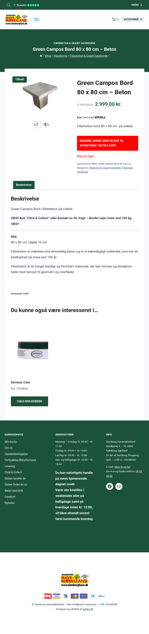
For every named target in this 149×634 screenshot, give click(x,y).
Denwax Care (20, 382)
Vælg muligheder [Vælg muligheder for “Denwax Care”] (29, 401)
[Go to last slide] (35, 125)
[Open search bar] (8, 5)
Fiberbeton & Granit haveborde (74, 43)
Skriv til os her (122, 466)
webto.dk (88, 609)
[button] (37, 125)
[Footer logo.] (74, 580)
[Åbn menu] (137, 5)
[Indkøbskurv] (116, 19)
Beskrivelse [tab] (24, 185)
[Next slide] (48, 125)
